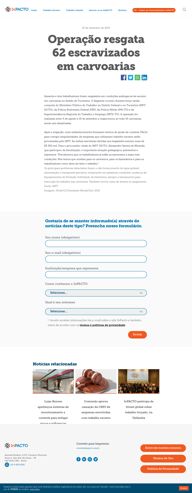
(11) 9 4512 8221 (15, 464)
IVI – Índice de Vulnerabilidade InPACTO (154, 10)
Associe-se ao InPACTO (100, 10)
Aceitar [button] (184, 488)
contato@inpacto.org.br (87, 448)
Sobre (34, 10)
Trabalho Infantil (74, 10)
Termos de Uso (163, 458)
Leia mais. (35, 489)
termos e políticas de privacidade (102, 325)
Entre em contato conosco (163, 448)
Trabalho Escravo (51, 10)
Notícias (122, 10)
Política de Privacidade (163, 469)
